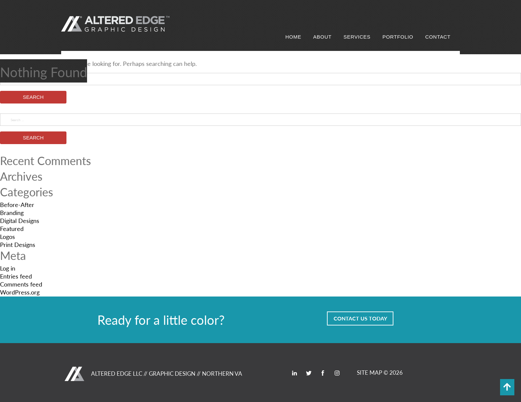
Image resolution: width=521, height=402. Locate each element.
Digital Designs (19, 220)
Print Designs (17, 244)
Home (293, 37)
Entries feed (16, 276)
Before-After (17, 204)
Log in (7, 268)
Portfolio (397, 37)
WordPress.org (20, 292)
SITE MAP (369, 372)
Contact (438, 37)
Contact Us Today (360, 318)
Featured (12, 228)
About (322, 37)
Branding (12, 212)
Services (357, 37)
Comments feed (21, 284)
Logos (7, 236)
